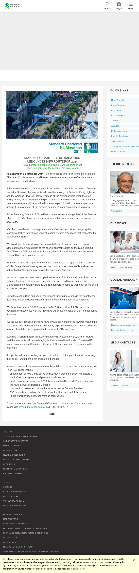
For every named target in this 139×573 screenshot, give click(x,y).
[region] (69, 564)
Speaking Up (9, 464)
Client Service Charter (15, 441)
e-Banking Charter (13, 473)
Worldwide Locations (14, 506)
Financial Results (12, 446)
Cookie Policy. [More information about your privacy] (78, 569)
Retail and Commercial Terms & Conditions (25, 533)
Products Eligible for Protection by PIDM (25, 528)
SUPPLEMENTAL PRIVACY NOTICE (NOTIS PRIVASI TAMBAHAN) (31, 551)
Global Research (12, 496)
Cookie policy (10, 542)
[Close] (133, 560)
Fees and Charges (12, 514)
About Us (8, 432)
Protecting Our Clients (15, 469)
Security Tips (10, 538)
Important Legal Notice (15, 524)
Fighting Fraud (10, 519)
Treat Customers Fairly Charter (20, 436)
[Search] (107, 6)
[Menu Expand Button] (130, 6)
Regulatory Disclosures (16, 460)
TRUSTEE (7, 482)
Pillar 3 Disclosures (14, 455)
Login (119, 6)
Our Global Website (13, 501)
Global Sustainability (14, 492)
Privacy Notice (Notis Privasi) (18, 547)
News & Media (10, 450)
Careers (7, 487)
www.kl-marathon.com (31, 407)
